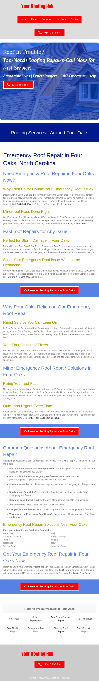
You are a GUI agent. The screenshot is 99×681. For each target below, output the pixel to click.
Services (46, 19)
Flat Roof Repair (85, 619)
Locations (61, 19)
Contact (75, 19)
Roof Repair (13, 619)
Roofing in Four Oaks (75, 223)
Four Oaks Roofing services (20, 277)
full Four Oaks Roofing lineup (45, 418)
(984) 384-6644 (24, 204)
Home (23, 19)
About (34, 19)
